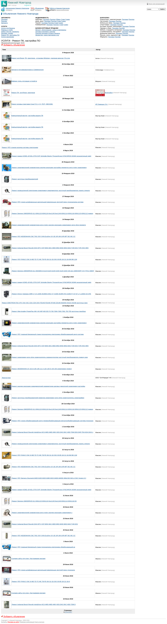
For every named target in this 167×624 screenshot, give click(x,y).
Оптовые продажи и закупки (45, 31)
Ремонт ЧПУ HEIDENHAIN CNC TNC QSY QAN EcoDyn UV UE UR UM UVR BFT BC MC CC (43, 236)
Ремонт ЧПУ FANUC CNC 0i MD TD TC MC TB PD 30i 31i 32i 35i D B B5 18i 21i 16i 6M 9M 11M (44, 259)
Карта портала (39, 622)
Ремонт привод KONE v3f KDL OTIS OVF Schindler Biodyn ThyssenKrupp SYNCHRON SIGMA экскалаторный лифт (51, 156)
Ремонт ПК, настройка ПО (10, 35)
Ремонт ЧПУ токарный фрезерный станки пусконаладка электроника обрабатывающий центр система (47, 334)
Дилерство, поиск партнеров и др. (47, 35)
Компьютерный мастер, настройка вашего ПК (27, 115)
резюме (66, 10)
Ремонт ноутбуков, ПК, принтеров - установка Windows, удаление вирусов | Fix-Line (40, 58)
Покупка (4, 21)
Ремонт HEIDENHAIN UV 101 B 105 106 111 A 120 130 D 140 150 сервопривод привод (41, 369)
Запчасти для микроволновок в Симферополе (27, 70)
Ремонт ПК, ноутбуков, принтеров (23, 92)
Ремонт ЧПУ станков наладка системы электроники (20, 147)
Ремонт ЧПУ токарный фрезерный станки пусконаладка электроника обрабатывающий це (43, 547)
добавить (9, 10)
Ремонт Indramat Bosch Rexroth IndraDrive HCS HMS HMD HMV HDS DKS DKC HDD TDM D (43, 604)
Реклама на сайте (13, 622)
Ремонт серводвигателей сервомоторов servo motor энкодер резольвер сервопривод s (41, 512)
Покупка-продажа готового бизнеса (47, 33)
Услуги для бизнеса (8, 28)
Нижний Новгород (15, 620)
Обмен (58, 19)
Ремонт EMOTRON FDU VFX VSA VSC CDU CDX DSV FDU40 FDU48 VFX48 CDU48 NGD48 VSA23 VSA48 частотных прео (45, 303)
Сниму (67, 19)
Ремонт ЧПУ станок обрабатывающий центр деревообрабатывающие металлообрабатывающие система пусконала (52, 421)
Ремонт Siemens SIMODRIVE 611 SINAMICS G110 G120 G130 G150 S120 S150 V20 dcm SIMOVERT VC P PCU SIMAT (52, 271)
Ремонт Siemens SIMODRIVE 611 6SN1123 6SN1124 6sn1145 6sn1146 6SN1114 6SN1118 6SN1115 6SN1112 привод (52, 213)
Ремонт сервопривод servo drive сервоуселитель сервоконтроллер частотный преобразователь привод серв (49, 357)
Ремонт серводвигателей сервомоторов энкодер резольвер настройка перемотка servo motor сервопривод (49, 167)
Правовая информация (26, 622)
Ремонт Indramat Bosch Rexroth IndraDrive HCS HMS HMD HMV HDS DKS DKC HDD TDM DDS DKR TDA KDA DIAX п (52, 432)
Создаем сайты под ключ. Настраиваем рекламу (28, 558)
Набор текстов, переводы (10, 31)
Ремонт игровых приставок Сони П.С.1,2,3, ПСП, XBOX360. (32, 104)
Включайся (108, 92)
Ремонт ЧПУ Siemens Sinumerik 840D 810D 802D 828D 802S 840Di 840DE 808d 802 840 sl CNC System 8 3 (48, 478)
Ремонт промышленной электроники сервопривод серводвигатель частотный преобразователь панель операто (50, 190)
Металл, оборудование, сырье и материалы (50, 30)
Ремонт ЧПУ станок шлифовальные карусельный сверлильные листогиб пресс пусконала (43, 570)
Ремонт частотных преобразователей (24, 179)
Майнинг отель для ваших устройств (24, 81)
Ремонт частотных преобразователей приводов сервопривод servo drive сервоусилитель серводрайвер (47, 398)
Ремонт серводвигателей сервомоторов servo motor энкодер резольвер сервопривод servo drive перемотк (48, 225)
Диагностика (6, 378)
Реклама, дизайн (7, 33)
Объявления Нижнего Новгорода (20, 13)
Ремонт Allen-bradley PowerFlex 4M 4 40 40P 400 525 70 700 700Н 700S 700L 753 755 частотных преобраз (48, 311)
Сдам (63, 19)
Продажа (4, 19)
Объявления (39, 8)
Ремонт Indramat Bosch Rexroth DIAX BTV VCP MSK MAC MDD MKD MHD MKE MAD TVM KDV (44, 524)
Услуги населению (7, 37)
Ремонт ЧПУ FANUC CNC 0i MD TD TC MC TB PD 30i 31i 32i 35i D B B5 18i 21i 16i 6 (40, 581)
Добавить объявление (14, 45)
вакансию (59, 10)
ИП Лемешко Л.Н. (101, 104)
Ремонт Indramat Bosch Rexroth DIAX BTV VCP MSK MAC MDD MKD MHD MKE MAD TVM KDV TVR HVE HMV (50, 248)
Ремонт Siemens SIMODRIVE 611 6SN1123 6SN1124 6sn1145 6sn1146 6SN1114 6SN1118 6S (44, 501)
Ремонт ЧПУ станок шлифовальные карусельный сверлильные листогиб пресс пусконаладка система (47, 202)
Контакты (4, 622)
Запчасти (4, 23)
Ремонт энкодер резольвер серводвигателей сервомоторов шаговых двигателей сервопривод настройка (48, 386)
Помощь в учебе (7, 30)
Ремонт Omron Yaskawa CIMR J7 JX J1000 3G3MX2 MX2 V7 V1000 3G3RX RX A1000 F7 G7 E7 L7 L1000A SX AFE (51, 294)
